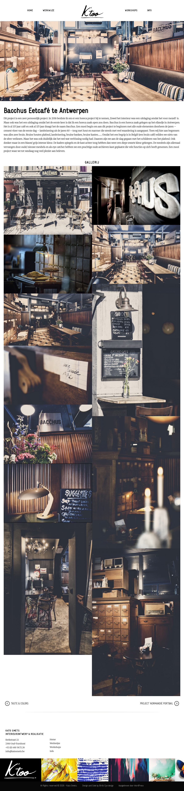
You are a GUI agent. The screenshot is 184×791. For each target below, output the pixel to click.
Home (30, 10)
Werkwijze (49, 10)
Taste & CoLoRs (16, 703)
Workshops (131, 10)
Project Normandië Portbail (159, 703)
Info (149, 10)
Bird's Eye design (106, 785)
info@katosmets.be (15, 751)
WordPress (139, 785)
